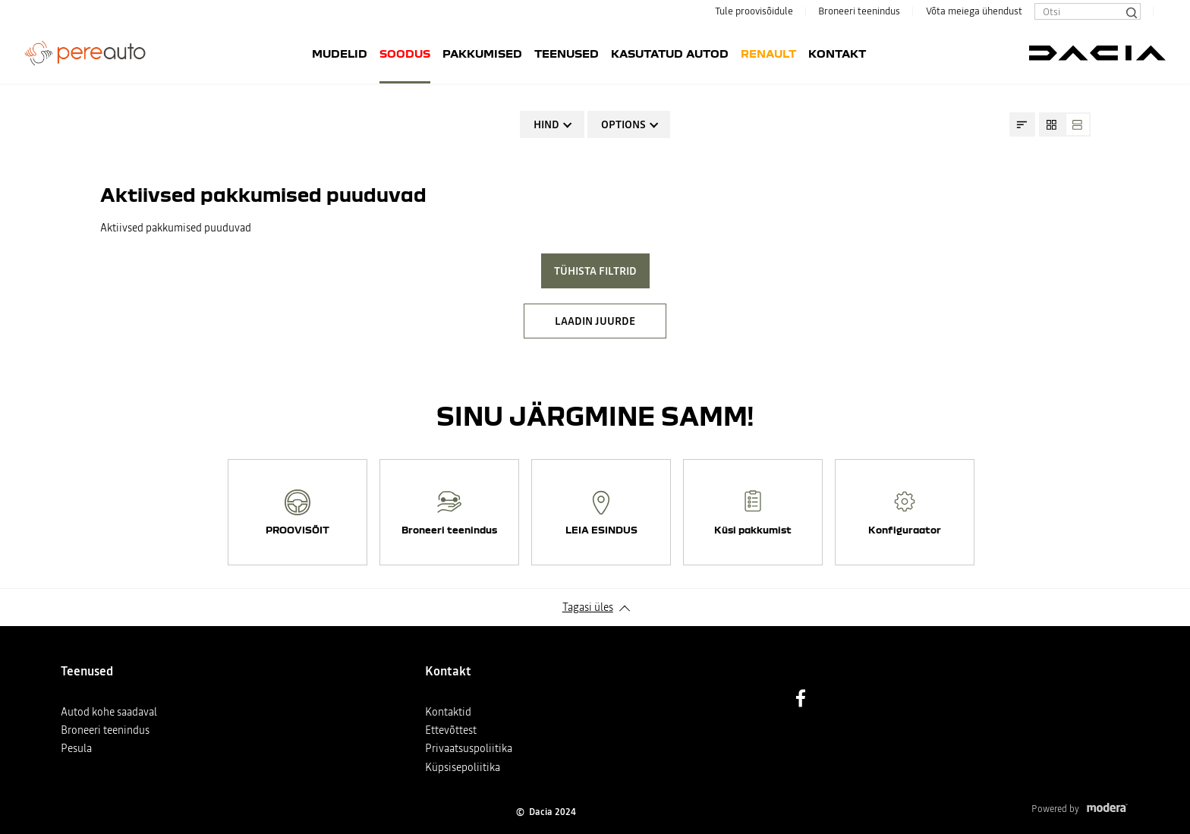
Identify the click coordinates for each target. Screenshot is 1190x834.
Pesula (76, 748)
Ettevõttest (451, 730)
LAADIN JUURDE (595, 321)
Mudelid (339, 53)
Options (623, 124)
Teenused (566, 53)
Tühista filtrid (595, 271)
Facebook (800, 698)
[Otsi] (1131, 11)
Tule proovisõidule (754, 11)
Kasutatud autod (670, 53)
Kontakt (837, 53)
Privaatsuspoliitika (468, 748)
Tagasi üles (587, 607)
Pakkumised (482, 53)
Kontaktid (448, 711)
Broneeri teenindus (859, 11)
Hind (546, 124)
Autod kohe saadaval (109, 711)
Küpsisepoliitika (462, 767)
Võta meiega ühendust (974, 11)
